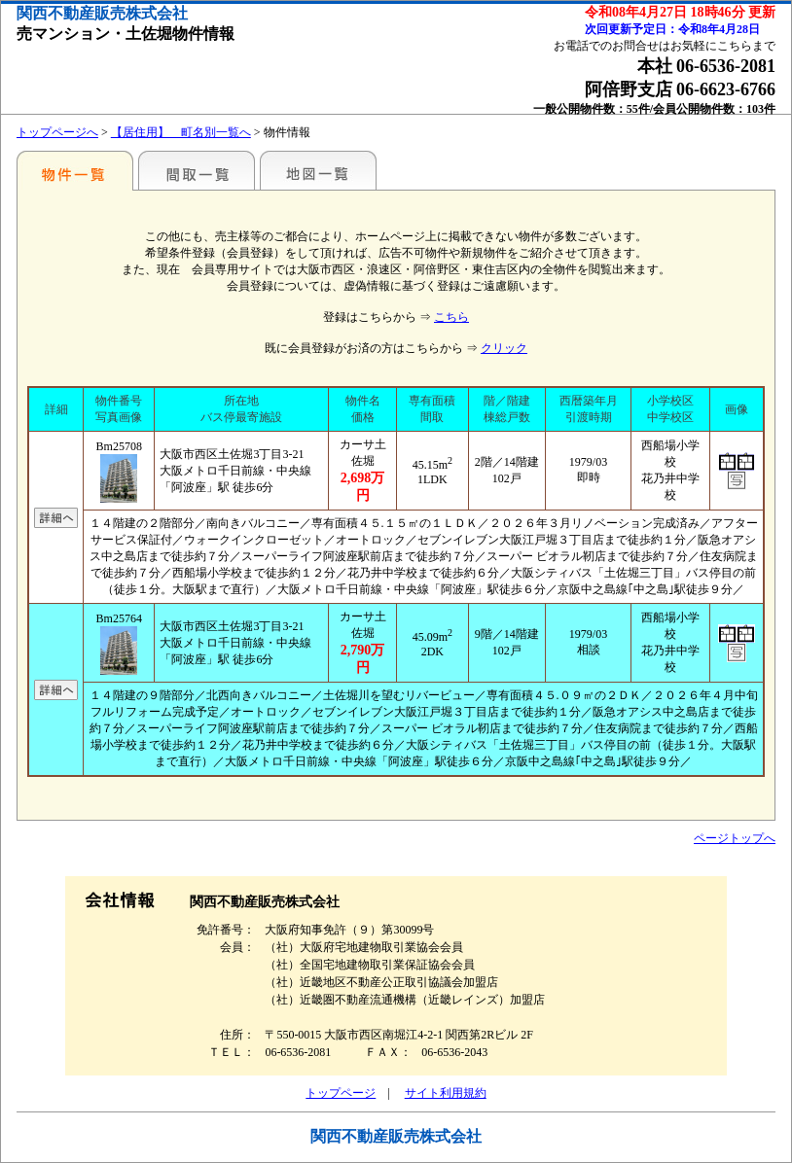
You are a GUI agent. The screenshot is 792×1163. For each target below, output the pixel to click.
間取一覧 (196, 170)
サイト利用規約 (445, 1093)
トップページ (341, 1093)
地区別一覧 (75, 170)
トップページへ (57, 132)
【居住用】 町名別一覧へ (181, 132)
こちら (451, 317)
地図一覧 (318, 170)
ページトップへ (734, 838)
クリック (504, 348)
